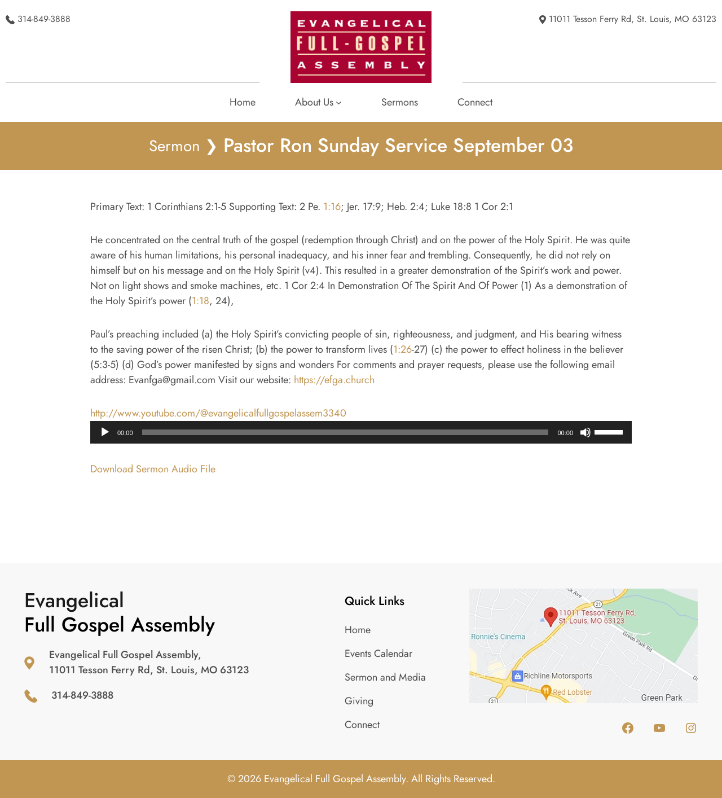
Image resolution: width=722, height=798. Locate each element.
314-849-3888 (44, 18)
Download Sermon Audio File (152, 469)
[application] (361, 432)
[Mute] (585, 432)
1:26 (402, 349)
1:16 (332, 206)
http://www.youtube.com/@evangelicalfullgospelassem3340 (218, 413)
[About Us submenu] (318, 102)
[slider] (345, 432)
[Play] (105, 432)
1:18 (200, 300)
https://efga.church (334, 379)
